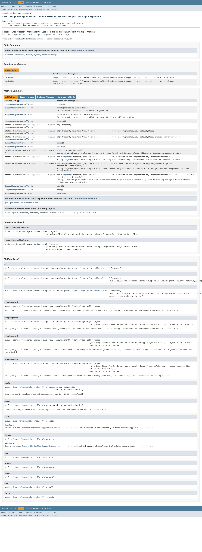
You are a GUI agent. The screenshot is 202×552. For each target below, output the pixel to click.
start (59, 186)
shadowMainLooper (50, 55)
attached (9, 55)
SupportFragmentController (65, 23)
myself (37, 55)
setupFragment (63, 150)
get (6, 203)
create (60, 104)
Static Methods (27, 97)
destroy (60, 121)
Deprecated (35, 2)
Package (13, 2)
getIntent (14, 203)
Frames (29, 7)
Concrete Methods (66, 97)
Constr (22, 9)
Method (29, 9)
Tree (27, 2)
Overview (4, 2)
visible (60, 193)
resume (60, 147)
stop (59, 190)
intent (29, 55)
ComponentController (23, 34)
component (19, 55)
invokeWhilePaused (29, 203)
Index (43, 2)
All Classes (51, 7)
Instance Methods (45, 97)
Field (16, 9)
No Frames (38, 7)
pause (59, 143)
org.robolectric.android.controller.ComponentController (29, 23)
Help (49, 2)
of (58, 125)
